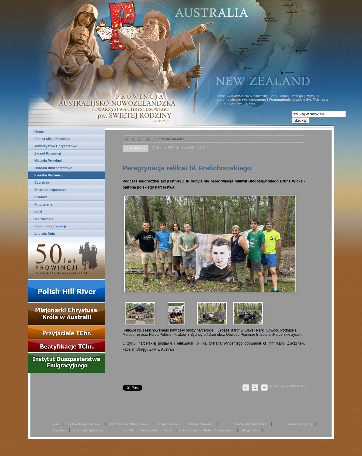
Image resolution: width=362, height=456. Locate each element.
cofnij (264, 388)
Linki (38, 211)
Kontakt (40, 197)
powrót (125, 139)
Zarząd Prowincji (47, 153)
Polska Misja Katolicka (52, 139)
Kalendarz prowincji (50, 226)
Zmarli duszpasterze (50, 190)
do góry (245, 388)
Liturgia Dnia (44, 233)
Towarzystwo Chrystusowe (55, 146)
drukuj (254, 388)
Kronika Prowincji (48, 175)
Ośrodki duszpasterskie (53, 168)
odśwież (139, 139)
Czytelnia (41, 182)
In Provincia (43, 219)
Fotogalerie (43, 204)
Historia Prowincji (48, 160)
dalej (132, 139)
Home (39, 131)
